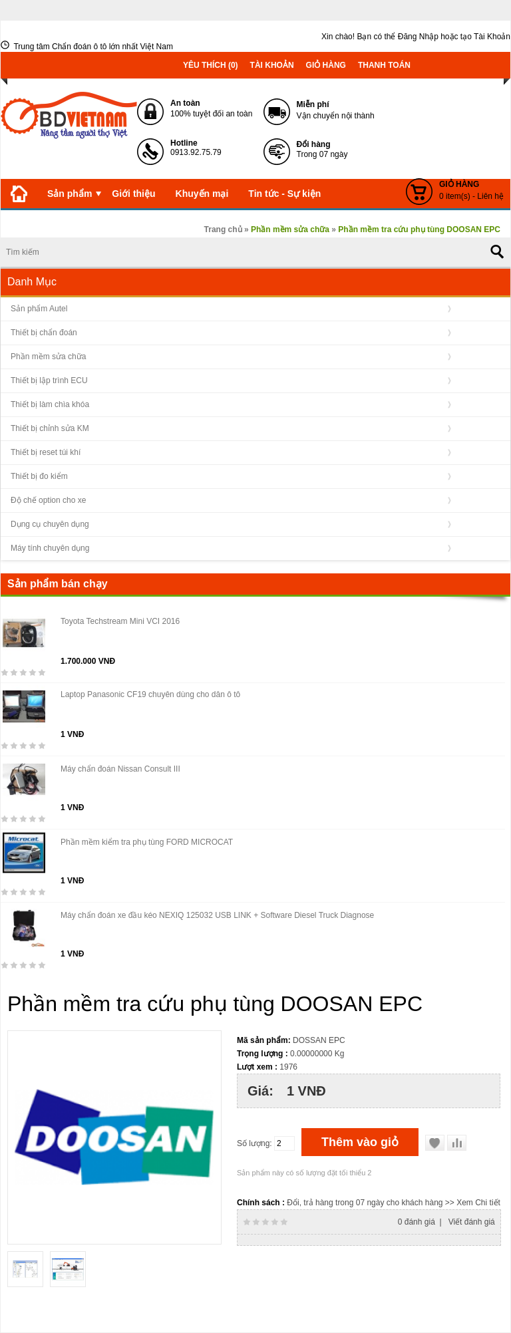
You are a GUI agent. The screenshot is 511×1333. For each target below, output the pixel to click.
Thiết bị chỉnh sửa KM (50, 428)
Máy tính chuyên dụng (50, 548)
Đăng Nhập (418, 36)
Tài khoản (272, 65)
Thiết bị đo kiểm (39, 476)
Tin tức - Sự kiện (284, 193)
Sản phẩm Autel (39, 308)
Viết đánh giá (471, 1222)
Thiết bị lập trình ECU (49, 380)
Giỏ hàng (326, 65)
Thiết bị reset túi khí (46, 452)
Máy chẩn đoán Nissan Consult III (120, 769)
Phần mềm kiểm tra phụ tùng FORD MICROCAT (147, 842)
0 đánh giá (416, 1222)
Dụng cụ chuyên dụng (50, 524)
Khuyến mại (202, 193)
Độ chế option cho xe (48, 500)
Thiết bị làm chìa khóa (50, 404)
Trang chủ (223, 229)
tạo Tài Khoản (485, 36)
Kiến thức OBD (44, 223)
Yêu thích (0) (210, 65)
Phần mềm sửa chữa (48, 356)
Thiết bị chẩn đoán (44, 332)
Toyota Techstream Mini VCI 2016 (120, 621)
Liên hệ (177, 223)
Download (118, 223)
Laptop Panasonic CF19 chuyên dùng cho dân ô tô (150, 694)
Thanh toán (384, 65)
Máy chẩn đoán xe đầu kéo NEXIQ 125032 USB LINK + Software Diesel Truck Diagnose (217, 915)
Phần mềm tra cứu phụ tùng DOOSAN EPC (419, 229)
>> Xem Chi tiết (472, 1202)
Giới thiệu (133, 193)
